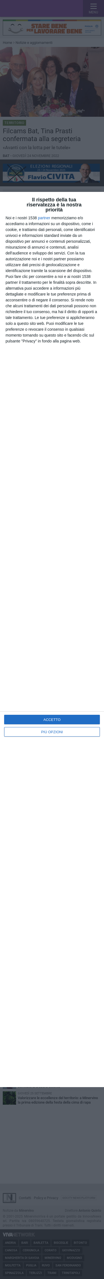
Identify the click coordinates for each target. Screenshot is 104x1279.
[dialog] (52, 639)
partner (44, 218)
